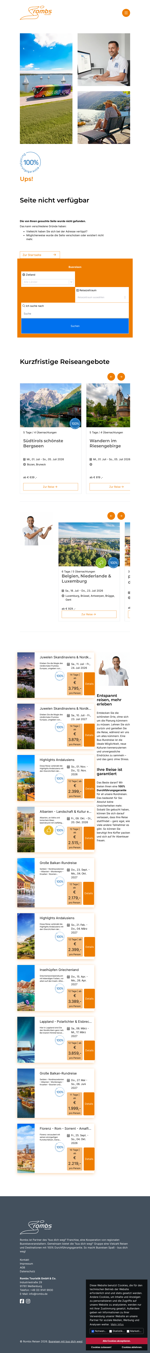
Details (89, 683)
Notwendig (100, 1331)
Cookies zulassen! (101, 1347)
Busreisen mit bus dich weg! (65, 1341)
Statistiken (117, 1331)
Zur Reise (50, 486)
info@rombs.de (38, 1293)
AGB (22, 1267)
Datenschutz (27, 1271)
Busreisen (75, 267)
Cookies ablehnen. (132, 1347)
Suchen (75, 326)
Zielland (28, 274)
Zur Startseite (40, 255)
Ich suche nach (33, 305)
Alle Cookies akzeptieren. (117, 1340)
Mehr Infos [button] (117, 1324)
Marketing (134, 1331)
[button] (111, 377)
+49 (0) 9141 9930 (41, 1290)
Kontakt (24, 1259)
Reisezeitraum (86, 290)
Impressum (26, 1263)
